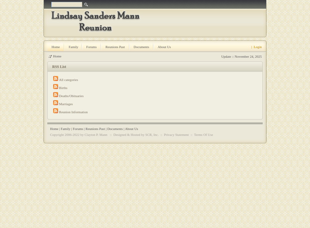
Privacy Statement (176, 134)
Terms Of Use (203, 134)
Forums (78, 129)
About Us (131, 129)
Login (258, 47)
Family (65, 129)
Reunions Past (95, 129)
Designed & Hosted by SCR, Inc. (136, 134)
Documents (115, 129)
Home (57, 56)
